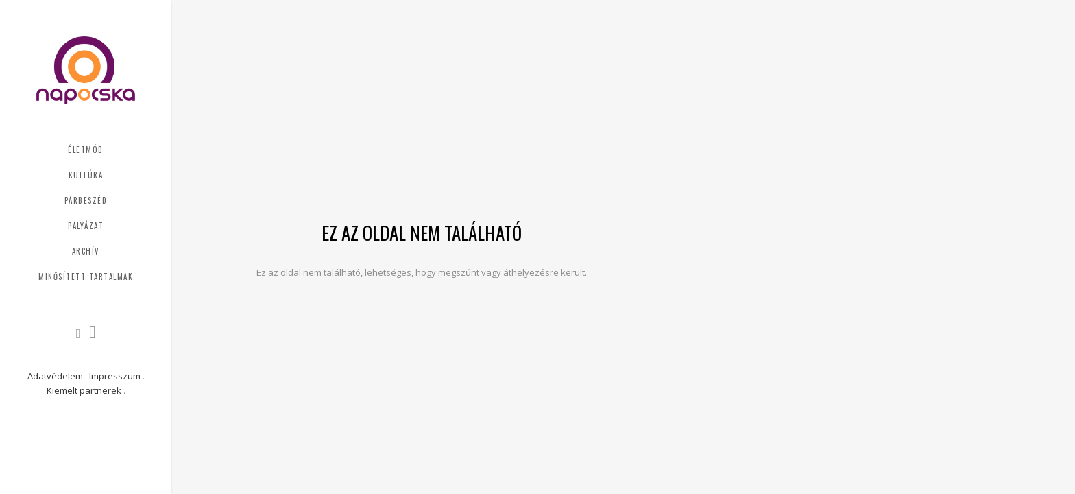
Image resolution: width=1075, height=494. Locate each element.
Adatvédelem (55, 376)
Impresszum (115, 376)
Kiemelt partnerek (84, 390)
